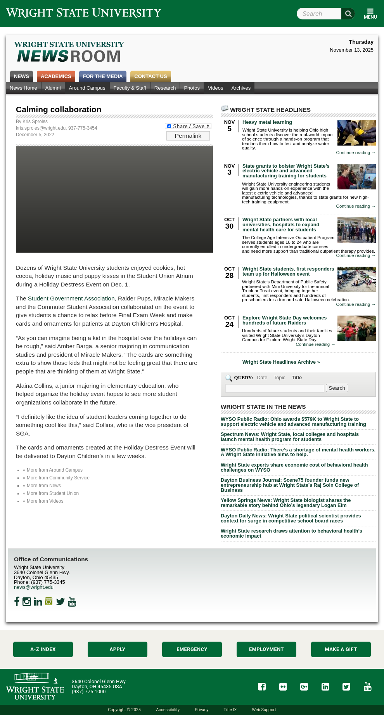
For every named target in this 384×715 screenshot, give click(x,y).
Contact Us (150, 76)
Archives (241, 88)
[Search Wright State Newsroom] (337, 388)
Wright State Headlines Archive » (281, 362)
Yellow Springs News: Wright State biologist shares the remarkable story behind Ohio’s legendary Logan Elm (286, 502)
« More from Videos (43, 501)
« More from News (42, 485)
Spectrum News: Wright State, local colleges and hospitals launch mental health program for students (290, 436)
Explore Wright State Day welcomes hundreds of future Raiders (284, 320)
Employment (266, 649)
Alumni (53, 88)
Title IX (230, 709)
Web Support (264, 709)
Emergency (192, 649)
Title (297, 377)
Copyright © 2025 (124, 709)
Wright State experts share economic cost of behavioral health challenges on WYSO (294, 467)
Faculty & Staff (130, 88)
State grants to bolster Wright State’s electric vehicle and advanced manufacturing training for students (286, 171)
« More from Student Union (51, 493)
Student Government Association (71, 298)
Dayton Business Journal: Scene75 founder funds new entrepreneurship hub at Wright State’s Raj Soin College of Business (290, 485)
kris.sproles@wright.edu (41, 128)
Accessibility (168, 709)
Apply (118, 649)
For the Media (103, 76)
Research (165, 88)
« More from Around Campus (53, 470)
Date (262, 377)
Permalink (188, 135)
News (21, 76)
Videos (215, 88)
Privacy (201, 709)
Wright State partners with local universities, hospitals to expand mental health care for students (280, 225)
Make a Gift (341, 649)
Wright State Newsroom (70, 53)
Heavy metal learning (267, 122)
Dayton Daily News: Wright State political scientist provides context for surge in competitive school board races (291, 518)
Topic (279, 377)
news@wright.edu (34, 587)
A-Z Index (43, 649)
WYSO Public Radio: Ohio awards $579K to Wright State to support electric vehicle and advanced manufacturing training (293, 421)
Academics (56, 76)
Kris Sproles (35, 121)
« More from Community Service (56, 478)
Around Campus (87, 88)
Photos (191, 88)
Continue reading (356, 153)
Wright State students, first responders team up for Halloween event (288, 271)
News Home (23, 88)
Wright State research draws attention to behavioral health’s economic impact (291, 533)
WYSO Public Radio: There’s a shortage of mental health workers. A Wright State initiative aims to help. (298, 452)
